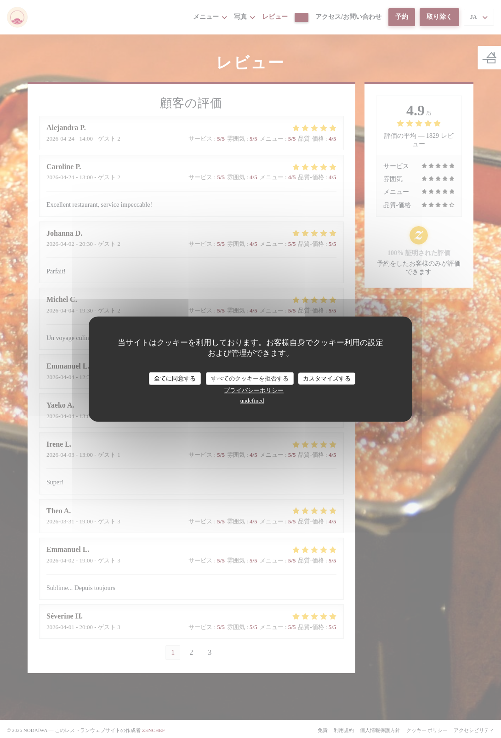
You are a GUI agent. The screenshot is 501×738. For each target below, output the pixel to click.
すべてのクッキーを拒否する (250, 378)
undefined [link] (252, 400)
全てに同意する (175, 378)
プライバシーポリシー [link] (254, 389)
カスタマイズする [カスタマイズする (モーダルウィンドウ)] (327, 378)
